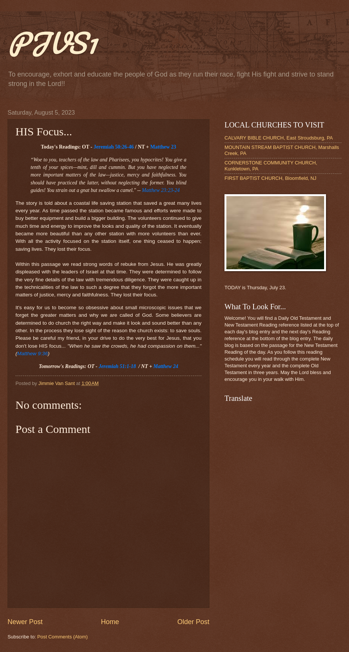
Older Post (193, 622)
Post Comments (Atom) (62, 637)
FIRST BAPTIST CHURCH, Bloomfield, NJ (270, 178)
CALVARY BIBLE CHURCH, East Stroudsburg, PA (278, 138)
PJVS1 (52, 43)
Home (110, 622)
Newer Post (25, 622)
